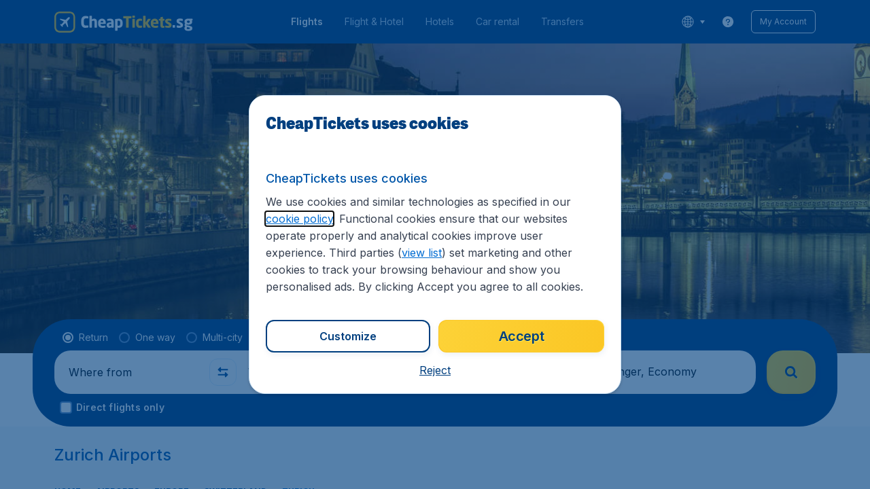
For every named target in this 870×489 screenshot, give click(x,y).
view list (422, 252)
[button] (435, 370)
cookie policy (299, 218)
